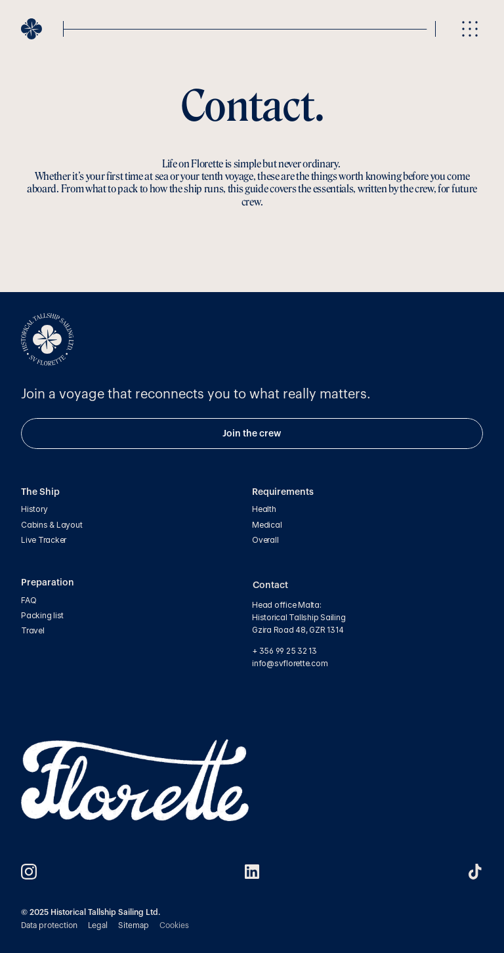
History (34, 509)
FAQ (28, 600)
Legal (98, 925)
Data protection (49, 925)
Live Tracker (43, 540)
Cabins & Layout (51, 525)
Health (264, 509)
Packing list (42, 615)
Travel (33, 630)
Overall (265, 540)
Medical (267, 525)
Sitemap (133, 925)
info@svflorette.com (290, 663)
